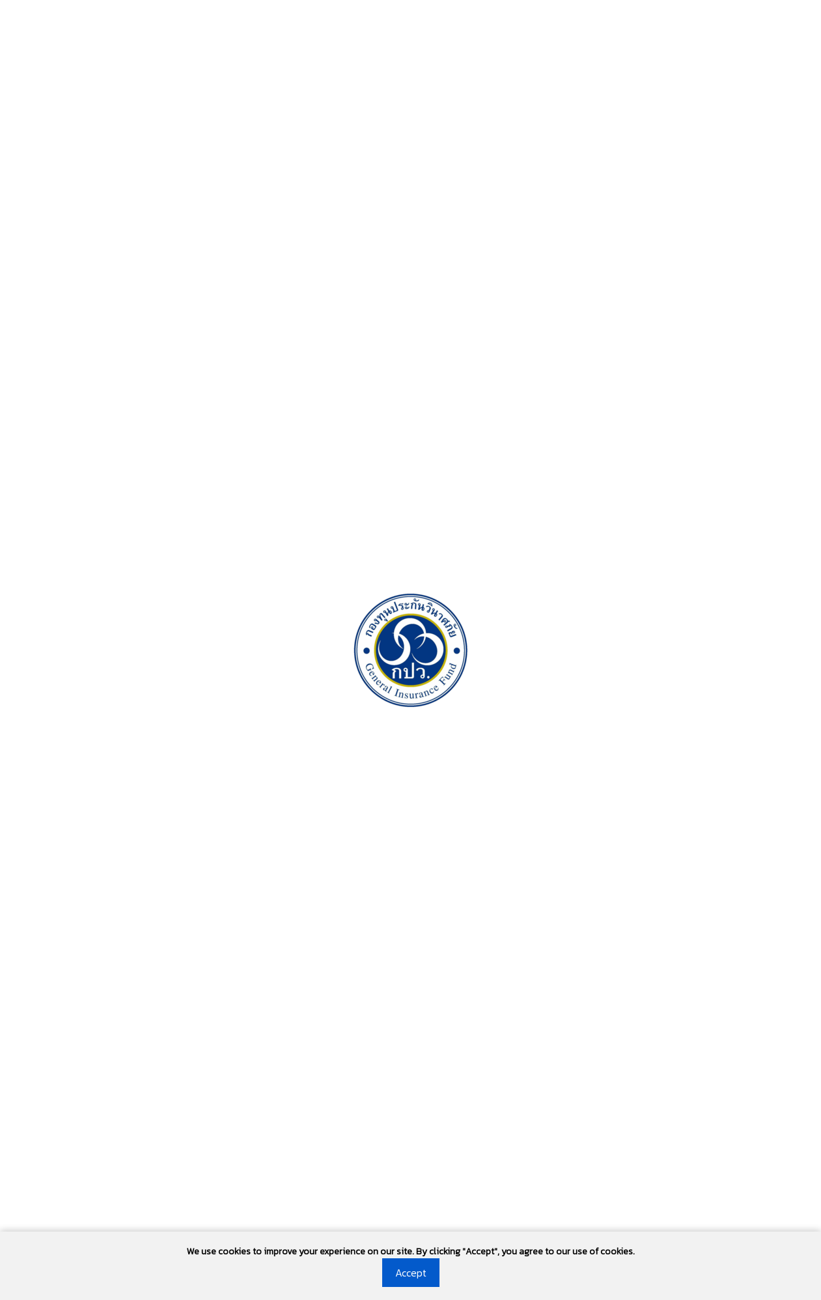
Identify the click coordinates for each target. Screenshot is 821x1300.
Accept (410, 1272)
